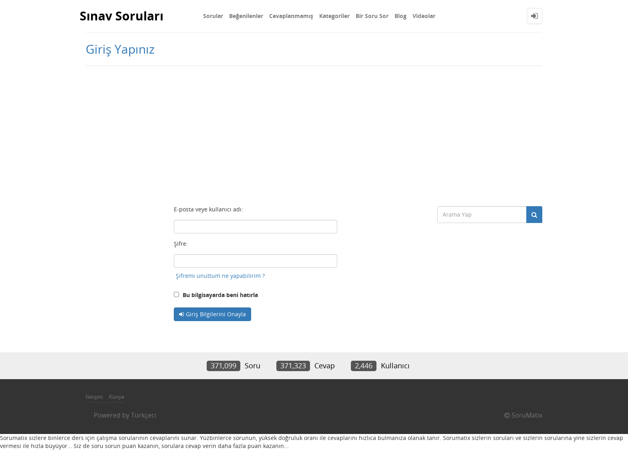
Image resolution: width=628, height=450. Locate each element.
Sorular (213, 16)
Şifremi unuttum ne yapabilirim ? (220, 275)
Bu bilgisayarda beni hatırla (216, 295)
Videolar (424, 16)
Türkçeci (143, 415)
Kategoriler (334, 16)
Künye (116, 396)
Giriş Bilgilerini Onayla (216, 314)
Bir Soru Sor (372, 16)
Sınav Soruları (121, 16)
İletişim (94, 396)
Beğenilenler (246, 16)
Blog (401, 16)
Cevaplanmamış (291, 16)
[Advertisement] (314, 134)
